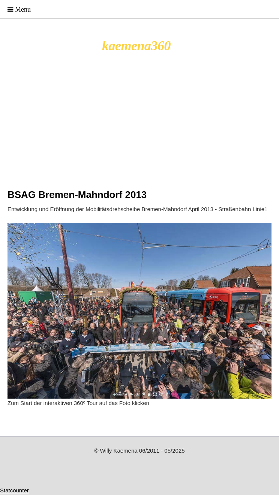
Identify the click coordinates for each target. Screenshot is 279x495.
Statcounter (14, 490)
